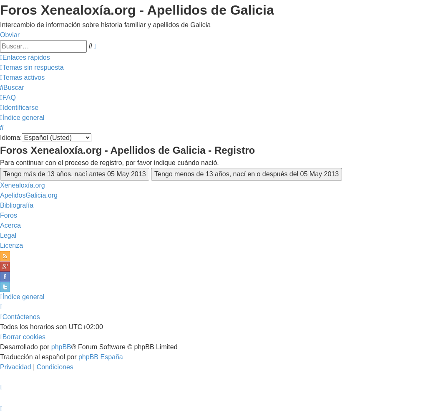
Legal (8, 235)
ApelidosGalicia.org (29, 195)
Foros (8, 215)
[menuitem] (32, 67)
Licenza (11, 245)
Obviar (10, 34)
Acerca (10, 225)
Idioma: (11, 137)
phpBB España (100, 357)
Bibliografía (16, 205)
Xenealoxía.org (22, 185)
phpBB (61, 347)
